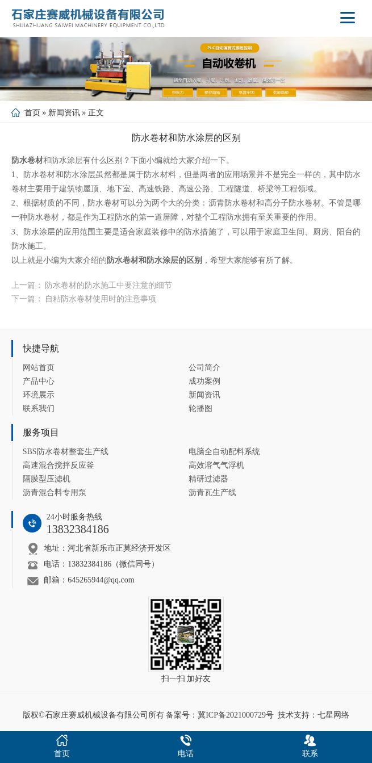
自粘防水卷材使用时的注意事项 (100, 299)
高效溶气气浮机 (216, 465)
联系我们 (39, 408)
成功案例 (204, 381)
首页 (32, 112)
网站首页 (39, 367)
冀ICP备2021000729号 (236, 715)
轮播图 (200, 408)
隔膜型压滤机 (46, 479)
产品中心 (39, 381)
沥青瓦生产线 (212, 492)
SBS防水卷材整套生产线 (65, 451)
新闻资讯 (64, 112)
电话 (186, 745)
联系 (310, 745)
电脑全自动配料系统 (224, 451)
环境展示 (39, 395)
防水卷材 (27, 160)
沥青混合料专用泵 (54, 492)
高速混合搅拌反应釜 (58, 465)
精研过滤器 (208, 479)
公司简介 (204, 367)
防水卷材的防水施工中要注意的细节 (108, 285)
